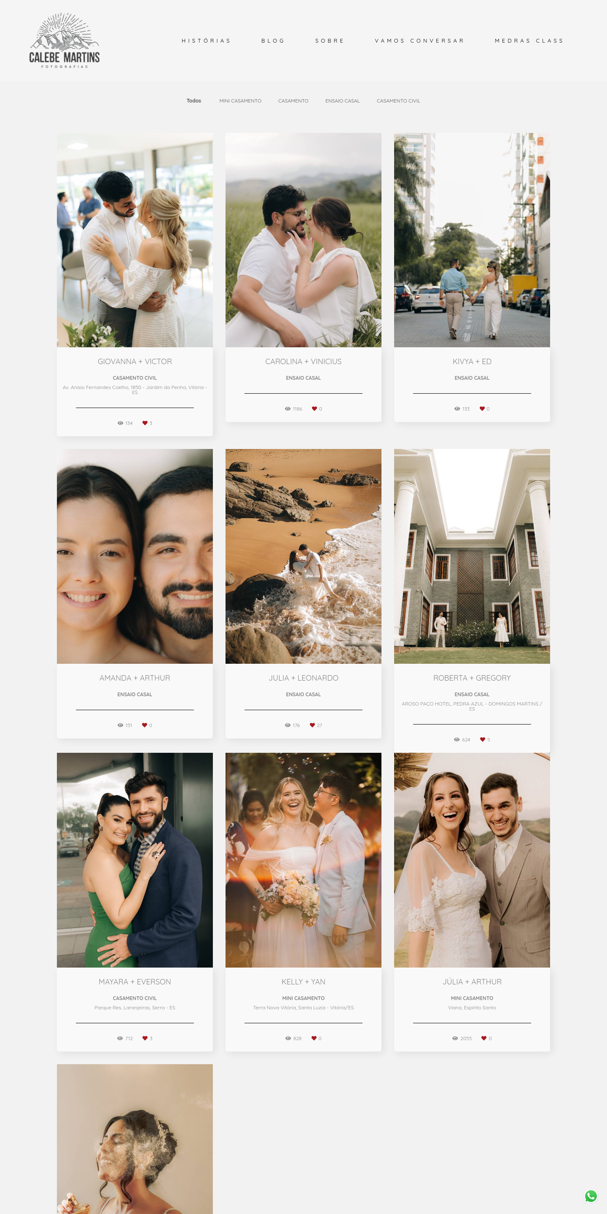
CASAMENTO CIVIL (398, 100)
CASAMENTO (293, 100)
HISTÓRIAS (207, 40)
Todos (194, 100)
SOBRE (330, 40)
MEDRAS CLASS (530, 40)
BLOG (273, 40)
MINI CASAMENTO (240, 100)
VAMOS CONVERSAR (420, 40)
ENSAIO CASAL (342, 100)
